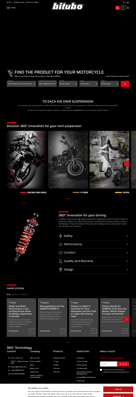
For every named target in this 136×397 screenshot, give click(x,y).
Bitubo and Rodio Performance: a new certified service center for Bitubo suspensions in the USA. (20, 311)
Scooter (56, 368)
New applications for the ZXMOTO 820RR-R (52, 307)
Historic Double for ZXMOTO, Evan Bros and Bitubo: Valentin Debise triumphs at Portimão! (114, 310)
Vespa (55, 365)
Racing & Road (59, 358)
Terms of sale (82, 361)
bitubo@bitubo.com (19, 367)
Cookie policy (82, 368)
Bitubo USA (19, 2)
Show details (33, 393)
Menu (11, 8)
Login (126, 2)
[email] (108, 364)
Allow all (118, 377)
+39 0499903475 (17, 370)
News (32, 365)
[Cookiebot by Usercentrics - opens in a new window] (13, 392)
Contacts (80, 358)
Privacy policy (82, 365)
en (9, 2)
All (9, 294)
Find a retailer (32, 2)
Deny (118, 391)
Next (126, 163)
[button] (94, 236)
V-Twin (56, 361)
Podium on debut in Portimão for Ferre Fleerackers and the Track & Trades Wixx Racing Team (83, 311)
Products (25, 294)
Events (15, 294)
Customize (118, 384)
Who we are (34, 358)
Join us (123, 364)
